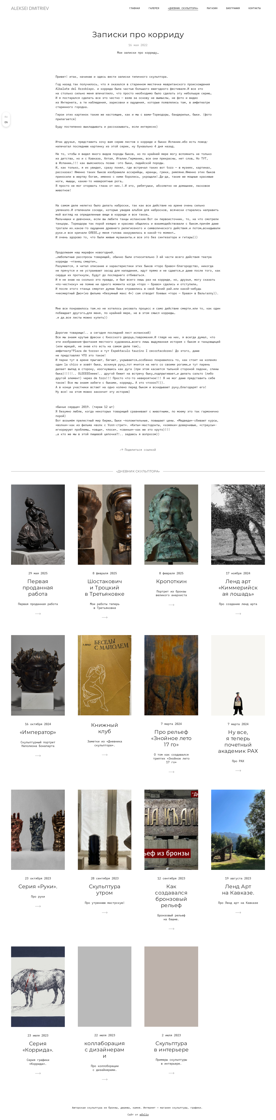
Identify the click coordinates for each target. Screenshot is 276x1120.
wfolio (144, 1116)
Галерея (154, 8)
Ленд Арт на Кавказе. (238, 891)
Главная (134, 8)
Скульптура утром (105, 891)
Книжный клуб (104, 730)
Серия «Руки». (37, 888)
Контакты (254, 8)
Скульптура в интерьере (171, 1048)
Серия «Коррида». (38, 1048)
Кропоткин (171, 583)
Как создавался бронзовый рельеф (171, 897)
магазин (212, 8)
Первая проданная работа (38, 589)
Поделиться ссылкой (140, 451)
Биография (233, 8)
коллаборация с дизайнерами (104, 1051)
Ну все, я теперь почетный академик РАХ (238, 743)
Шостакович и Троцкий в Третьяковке (104, 589)
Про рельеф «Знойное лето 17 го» (171, 740)
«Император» (38, 734)
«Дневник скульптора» (183, 8)
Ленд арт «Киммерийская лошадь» (238, 589)
